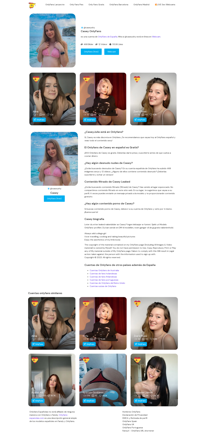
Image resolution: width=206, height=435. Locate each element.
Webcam (156, 36)
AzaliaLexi (37, 392)
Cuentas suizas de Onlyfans (103, 286)
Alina (35, 111)
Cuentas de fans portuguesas (104, 280)
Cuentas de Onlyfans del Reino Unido (107, 283)
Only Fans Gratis (96, 4)
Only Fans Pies (76, 4)
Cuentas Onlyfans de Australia (104, 270)
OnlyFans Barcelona (118, 4)
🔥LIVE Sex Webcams (165, 4)
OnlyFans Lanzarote (55, 4)
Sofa (86, 111)
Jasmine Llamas (143, 392)
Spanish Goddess (93, 392)
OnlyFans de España (107, 36)
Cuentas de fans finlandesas (103, 276)
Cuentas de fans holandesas (103, 273)
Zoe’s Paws (140, 111)
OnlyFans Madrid (141, 4)
